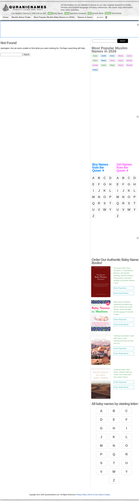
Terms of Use (92, 495)
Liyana (95, 65)
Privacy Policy (81, 495)
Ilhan (95, 60)
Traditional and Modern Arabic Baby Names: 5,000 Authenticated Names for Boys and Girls (124, 339)
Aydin (103, 56)
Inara (129, 56)
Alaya (112, 65)
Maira (121, 56)
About (101, 495)
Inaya (121, 60)
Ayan (95, 56)
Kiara (121, 65)
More (102, 17)
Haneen (130, 65)
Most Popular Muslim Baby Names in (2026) (54, 17)
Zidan (95, 70)
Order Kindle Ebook (121, 293)
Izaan (104, 65)
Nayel (103, 60)
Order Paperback (120, 288)
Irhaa (112, 60)
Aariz (112, 56)
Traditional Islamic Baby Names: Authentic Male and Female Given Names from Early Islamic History (123, 373)
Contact (107, 495)
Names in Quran (85, 17)
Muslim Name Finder (21, 17)
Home (6, 17)
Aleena (129, 60)
